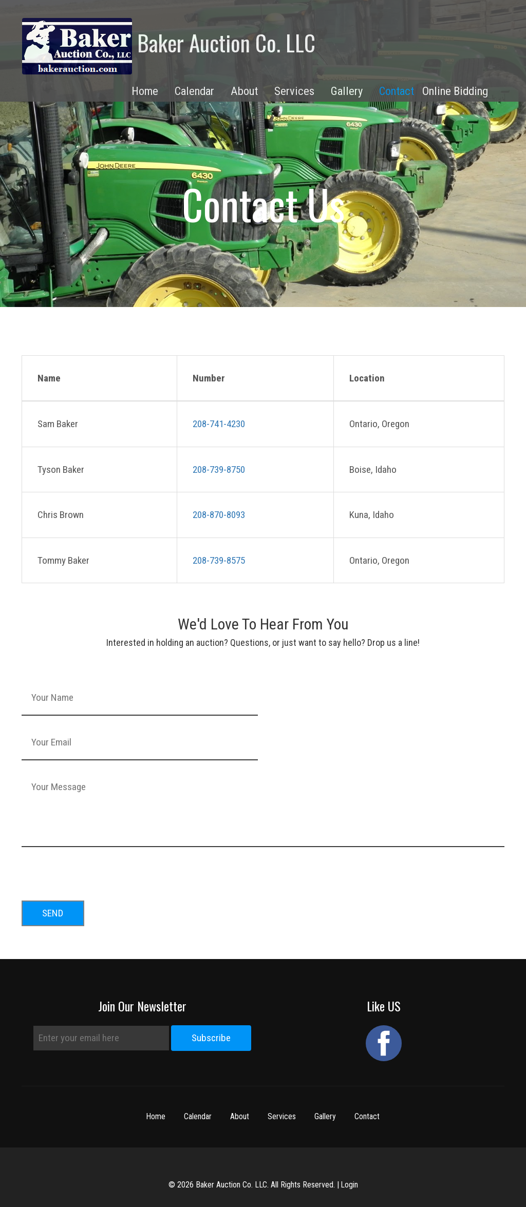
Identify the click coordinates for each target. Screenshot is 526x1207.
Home (156, 1116)
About (240, 1116)
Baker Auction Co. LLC (168, 46)
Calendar (198, 1116)
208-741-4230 (219, 424)
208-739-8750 (219, 469)
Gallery (325, 1116)
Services (282, 1116)
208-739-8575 (219, 560)
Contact (396, 91)
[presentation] (100, 871)
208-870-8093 (219, 515)
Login (349, 1185)
